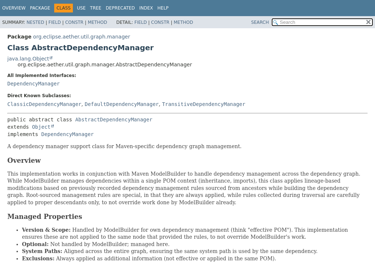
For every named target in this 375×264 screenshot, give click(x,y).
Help (163, 8)
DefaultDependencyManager (122, 104)
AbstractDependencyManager (113, 119)
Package (40, 8)
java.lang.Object (28, 59)
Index (146, 8)
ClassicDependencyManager (44, 104)
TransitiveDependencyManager (203, 104)
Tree (95, 8)
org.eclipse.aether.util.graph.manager (81, 37)
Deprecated (120, 8)
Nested (35, 22)
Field (54, 22)
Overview (14, 8)
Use (81, 8)
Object (41, 127)
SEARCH (260, 22)
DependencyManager (33, 84)
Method (97, 22)
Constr (74, 22)
